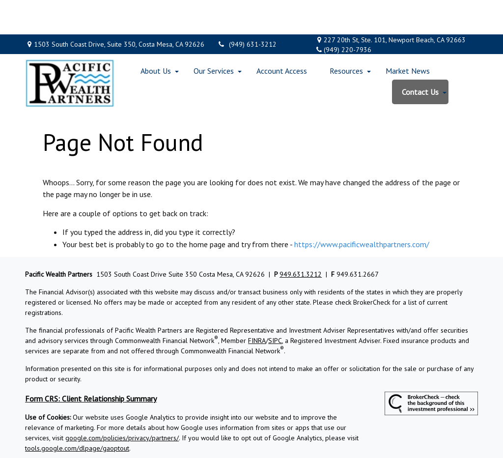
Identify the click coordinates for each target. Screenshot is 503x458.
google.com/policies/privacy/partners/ (122, 403)
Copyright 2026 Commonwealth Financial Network (182, 431)
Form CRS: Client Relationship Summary (91, 364)
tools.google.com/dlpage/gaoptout (77, 413)
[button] (156, 36)
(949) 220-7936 (343, 15)
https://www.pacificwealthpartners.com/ (361, 210)
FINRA (257, 306)
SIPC (275, 306)
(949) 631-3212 (247, 9)
